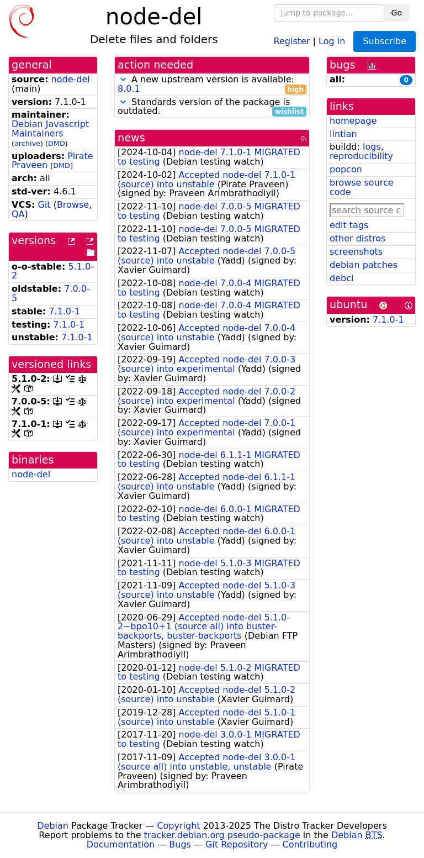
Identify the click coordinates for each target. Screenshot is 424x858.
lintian (343, 134)
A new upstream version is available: (212, 84)
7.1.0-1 (64, 311)
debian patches (364, 265)
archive (27, 143)
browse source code (362, 187)
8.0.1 (129, 88)
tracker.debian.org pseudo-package (222, 835)
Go (396, 12)
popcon (346, 169)
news (131, 137)
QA (18, 214)
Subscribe (384, 41)
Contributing (310, 844)
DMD (56, 143)
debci (341, 278)
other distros (357, 238)
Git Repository (236, 844)
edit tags (349, 225)
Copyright (178, 825)
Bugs (180, 844)
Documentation (121, 844)
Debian (52, 825)
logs (372, 146)
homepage (353, 120)
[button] (123, 79)
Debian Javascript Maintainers (50, 129)
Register (292, 40)
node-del (70, 79)
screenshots (356, 251)
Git (44, 204)
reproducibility (361, 156)
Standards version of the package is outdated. (212, 107)
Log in (332, 40)
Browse (73, 204)
